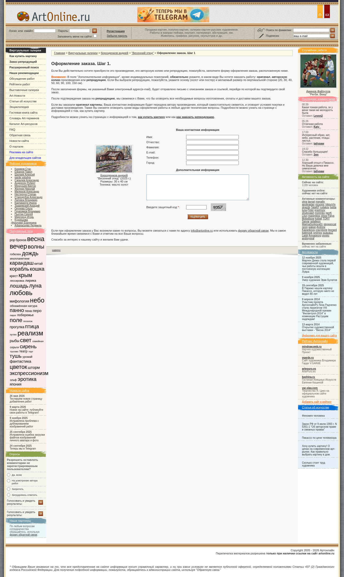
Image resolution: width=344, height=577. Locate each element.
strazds (306, 207)
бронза (21, 240)
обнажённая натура (23, 305)
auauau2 (328, 232)
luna (304, 210)
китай (38, 263)
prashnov (319, 210)
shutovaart (308, 213)
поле (16, 320)
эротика (27, 379)
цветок (18, 367)
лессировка (17, 280)
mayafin (320, 201)
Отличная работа (312, 124)
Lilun (304, 215)
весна (35, 238)
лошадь (19, 286)
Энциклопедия (19, 106)
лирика (30, 280)
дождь (30, 253)
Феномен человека (313, 415)
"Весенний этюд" (142, 52)
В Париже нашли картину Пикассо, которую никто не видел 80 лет (318, 291)
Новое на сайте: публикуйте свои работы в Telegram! (26, 411)
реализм (30, 333)
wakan (312, 227)
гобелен (15, 254)
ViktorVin (330, 204)
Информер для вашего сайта (319, 335)
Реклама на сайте (21, 152)
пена (28, 311)
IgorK (329, 213)
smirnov (317, 232)
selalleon (315, 221)
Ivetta (333, 207)
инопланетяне (20, 258)
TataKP (315, 207)
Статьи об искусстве (23, 101)
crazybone (322, 229)
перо (37, 310)
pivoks (325, 235)
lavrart (311, 201)
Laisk (305, 235)
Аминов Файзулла (318, 91)
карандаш (22, 263)
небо (37, 300)
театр (23, 351)
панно (17, 310)
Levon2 (318, 115)
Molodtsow (308, 218)
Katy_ (317, 126)
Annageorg (315, 235)
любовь (21, 292)
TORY (326, 218)
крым (25, 275)
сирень (28, 346)
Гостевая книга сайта (23, 112)
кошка (37, 269)
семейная (37, 341)
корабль (19, 269)
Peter (311, 210)
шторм (34, 367)
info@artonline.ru (202, 230)
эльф (13, 379)
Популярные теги (21, 231)
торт (30, 351)
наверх (56, 250)
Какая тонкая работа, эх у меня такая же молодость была (317, 110)
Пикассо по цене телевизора (319, 437)
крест (14, 276)
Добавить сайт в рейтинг (317, 401)
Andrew (321, 227)
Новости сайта (19, 140)
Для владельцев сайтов (25, 157)
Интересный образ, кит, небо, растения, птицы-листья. (316, 138)
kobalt (318, 218)
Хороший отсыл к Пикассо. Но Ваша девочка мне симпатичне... (318, 165)
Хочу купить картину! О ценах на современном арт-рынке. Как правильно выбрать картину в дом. (318, 450)
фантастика (20, 361)
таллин (14, 351)
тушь (16, 356)
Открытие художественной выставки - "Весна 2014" (318, 329)
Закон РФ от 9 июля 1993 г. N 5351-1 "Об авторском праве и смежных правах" (319, 427)
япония (16, 384)
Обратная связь (20, 135)
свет (25, 340)
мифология (19, 301)
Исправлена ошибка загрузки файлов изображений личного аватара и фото (27, 437)
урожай (27, 356)
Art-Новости (17, 95)
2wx (316, 154)
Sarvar (306, 221)
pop (12, 240)
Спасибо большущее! (315, 151)
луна (35, 285)
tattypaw (319, 143)
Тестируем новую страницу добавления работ (26, 400)
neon (305, 227)
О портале (16, 146)
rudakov (324, 207)
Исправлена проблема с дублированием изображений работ (24, 423)
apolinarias (308, 204)
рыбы (15, 341)
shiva (324, 215)
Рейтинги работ (19, 84)
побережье (25, 315)
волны (36, 246)
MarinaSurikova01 (312, 224)
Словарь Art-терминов (24, 118)
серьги (14, 347)
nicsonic (319, 204)
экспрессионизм (29, 373)
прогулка (17, 327)
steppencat (329, 224)
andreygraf (308, 238)
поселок (27, 321)
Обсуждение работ (22, 78)
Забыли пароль (117, 35)
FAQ (12, 129)
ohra (304, 201)
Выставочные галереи (24, 89)
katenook (307, 232)
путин (13, 334)
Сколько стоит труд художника (313, 464)
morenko (320, 213)
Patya (331, 215)
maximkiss (314, 215)
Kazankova (308, 229)
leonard (332, 229)
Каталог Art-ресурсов (23, 123)
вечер (18, 246)
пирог (13, 315)
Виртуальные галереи (83, 52)
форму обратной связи (23, 534)
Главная (59, 52)
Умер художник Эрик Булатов (319, 280)
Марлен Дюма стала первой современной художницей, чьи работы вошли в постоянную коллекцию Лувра (319, 266)
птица (32, 326)
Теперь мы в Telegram (23, 448)
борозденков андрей (114, 52)
